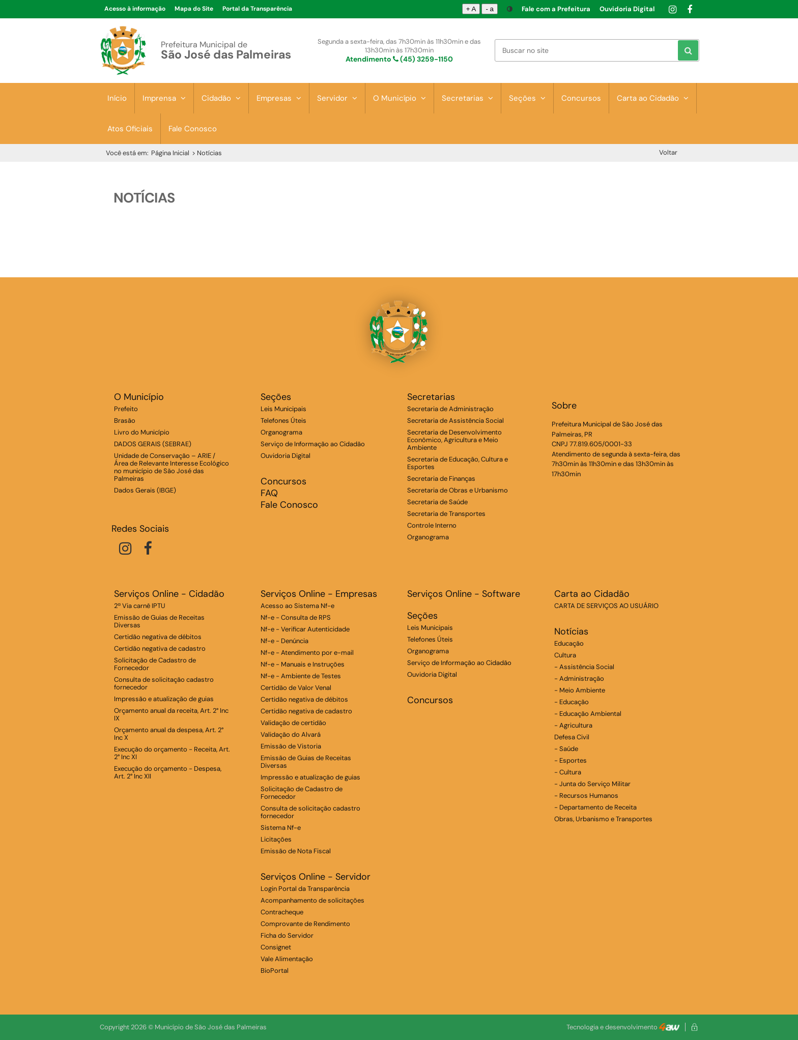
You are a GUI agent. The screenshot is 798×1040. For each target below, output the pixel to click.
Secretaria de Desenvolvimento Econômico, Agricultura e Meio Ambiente (454, 439)
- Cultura (567, 772)
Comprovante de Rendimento (305, 924)
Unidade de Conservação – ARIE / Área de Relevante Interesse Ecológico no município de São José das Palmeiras (171, 467)
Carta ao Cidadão (653, 98)
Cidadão (221, 98)
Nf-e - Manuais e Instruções (303, 664)
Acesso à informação (134, 9)
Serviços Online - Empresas (319, 594)
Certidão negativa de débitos (158, 637)
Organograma (281, 432)
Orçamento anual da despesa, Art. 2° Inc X (168, 733)
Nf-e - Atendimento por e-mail (307, 652)
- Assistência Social (584, 667)
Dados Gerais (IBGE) (145, 490)
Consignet (276, 947)
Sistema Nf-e (281, 827)
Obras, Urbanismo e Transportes (603, 819)
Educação (569, 643)
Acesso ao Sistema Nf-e (297, 606)
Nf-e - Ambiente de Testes (301, 676)
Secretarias (467, 98)
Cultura (565, 655)
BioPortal (275, 970)
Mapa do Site (194, 9)
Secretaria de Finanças (441, 478)
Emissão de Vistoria (291, 746)
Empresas (278, 98)
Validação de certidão (293, 723)
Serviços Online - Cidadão (169, 594)
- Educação (571, 702)
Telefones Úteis (283, 420)
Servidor (337, 98)
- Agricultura (573, 725)
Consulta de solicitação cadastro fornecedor (164, 683)
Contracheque (282, 912)
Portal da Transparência (257, 9)
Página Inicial (170, 153)
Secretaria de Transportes (446, 513)
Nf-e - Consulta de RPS (296, 617)
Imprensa (164, 98)
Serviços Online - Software (463, 594)
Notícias (571, 631)
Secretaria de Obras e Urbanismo (457, 490)
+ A (471, 9)
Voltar (668, 152)
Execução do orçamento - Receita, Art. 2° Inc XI (172, 753)
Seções (527, 98)
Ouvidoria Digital (627, 9)
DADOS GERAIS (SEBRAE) (152, 444)
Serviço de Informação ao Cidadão (313, 444)
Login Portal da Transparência (305, 888)
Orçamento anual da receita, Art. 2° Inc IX (171, 714)
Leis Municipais (283, 409)
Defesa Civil (571, 737)
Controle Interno (432, 525)
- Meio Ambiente (579, 690)
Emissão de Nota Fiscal (296, 851)
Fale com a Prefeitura (556, 9)
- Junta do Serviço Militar (592, 784)
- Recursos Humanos (586, 795)
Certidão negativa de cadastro (160, 648)
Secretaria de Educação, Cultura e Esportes (457, 463)
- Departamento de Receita (595, 807)
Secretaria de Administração (450, 409)
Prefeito (126, 409)
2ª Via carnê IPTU (139, 606)
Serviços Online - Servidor (315, 877)
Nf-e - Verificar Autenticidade (305, 629)
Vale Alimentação (287, 959)
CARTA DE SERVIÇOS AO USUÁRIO (606, 606)
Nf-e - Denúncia (284, 641)
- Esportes (570, 760)
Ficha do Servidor (287, 935)
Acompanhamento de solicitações (312, 900)
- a (490, 9)
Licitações (276, 839)
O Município (399, 98)
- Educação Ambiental (587, 713)
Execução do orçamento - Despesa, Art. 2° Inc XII (167, 772)
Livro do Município (141, 432)
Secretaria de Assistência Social (455, 420)
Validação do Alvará (291, 734)
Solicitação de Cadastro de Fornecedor (155, 664)
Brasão (124, 420)
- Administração (579, 678)
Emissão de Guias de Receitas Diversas (159, 621)
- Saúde (566, 749)
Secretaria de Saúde (437, 502)
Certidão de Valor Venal (296, 687)
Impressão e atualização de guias (164, 699)
